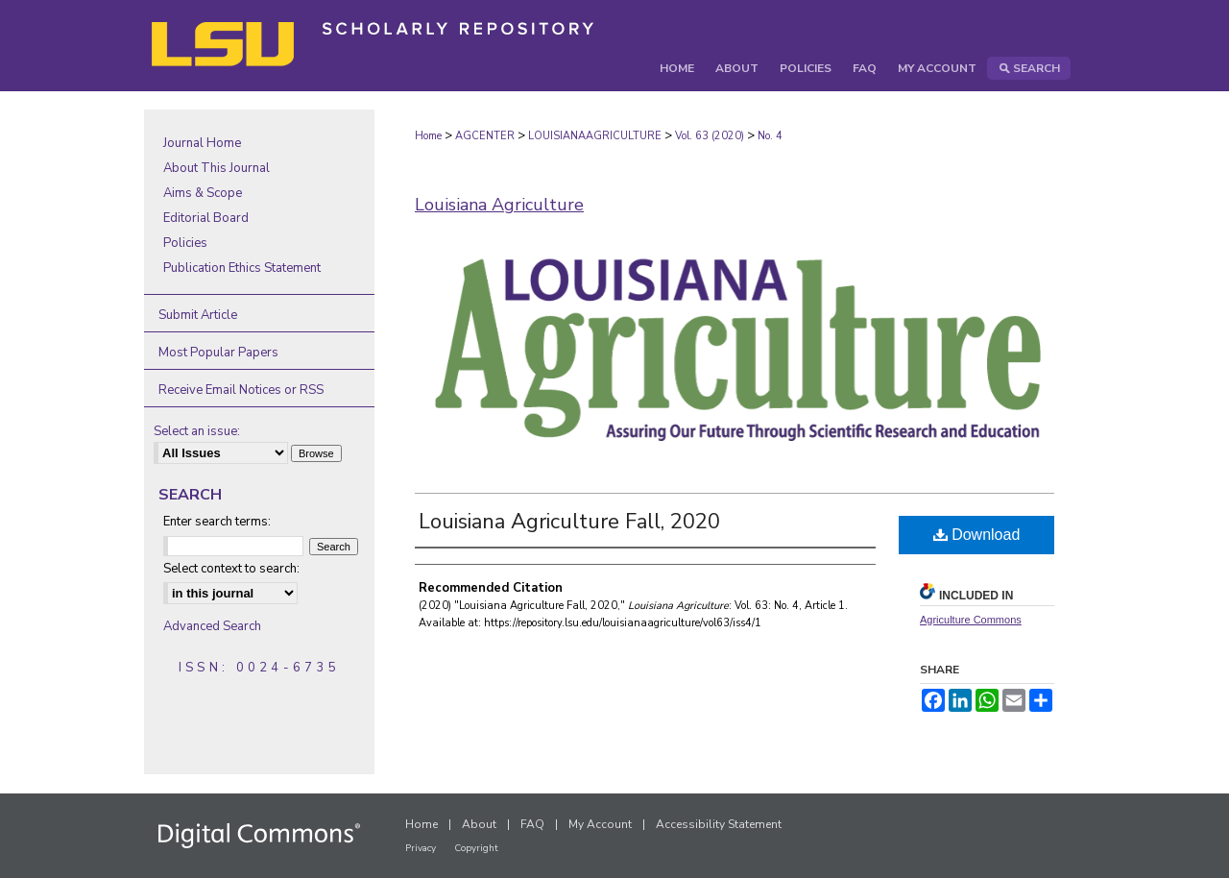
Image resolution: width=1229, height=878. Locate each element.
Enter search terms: (217, 521)
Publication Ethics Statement (242, 268)
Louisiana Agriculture (499, 204)
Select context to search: (231, 568)
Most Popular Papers (218, 352)
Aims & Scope (202, 193)
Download (977, 534)
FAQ (532, 824)
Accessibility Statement (719, 824)
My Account (600, 824)
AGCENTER (485, 136)
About (479, 824)
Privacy (420, 848)
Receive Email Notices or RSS (241, 390)
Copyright (476, 848)
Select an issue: (197, 431)
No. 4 (770, 136)
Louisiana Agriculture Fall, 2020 (569, 521)
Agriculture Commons (971, 619)
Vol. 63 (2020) (709, 136)
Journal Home (202, 143)
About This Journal (216, 168)
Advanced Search (212, 626)
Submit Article (197, 315)
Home (428, 136)
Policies (185, 243)
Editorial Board (206, 218)
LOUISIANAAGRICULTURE (595, 136)
